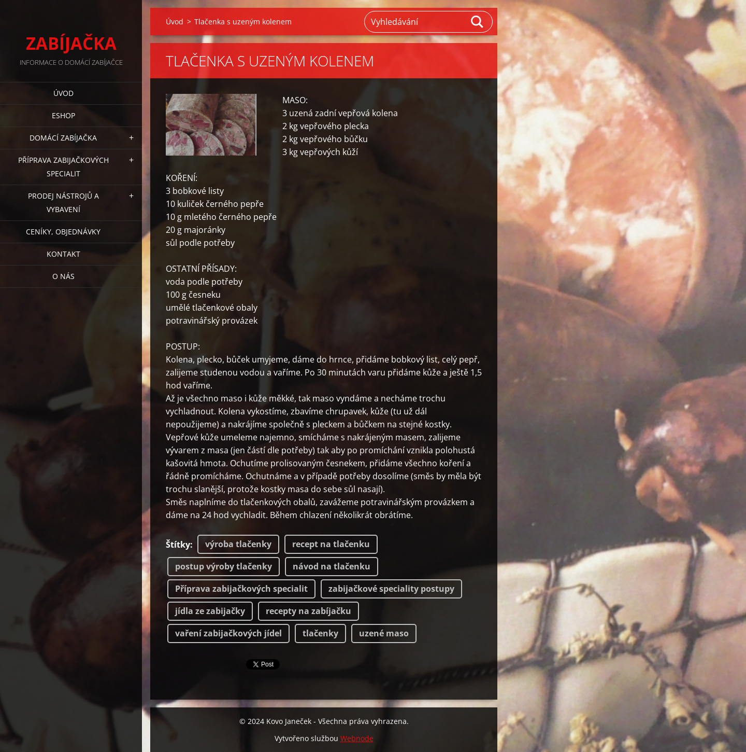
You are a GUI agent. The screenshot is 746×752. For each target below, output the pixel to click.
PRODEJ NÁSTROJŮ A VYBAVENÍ (63, 202)
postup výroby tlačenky (223, 566)
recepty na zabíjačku (308, 611)
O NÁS (63, 276)
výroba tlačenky (238, 544)
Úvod (63, 93)
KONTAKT (63, 254)
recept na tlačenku (331, 544)
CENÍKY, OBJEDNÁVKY (63, 231)
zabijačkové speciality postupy (391, 588)
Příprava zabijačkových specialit (241, 588)
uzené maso (384, 633)
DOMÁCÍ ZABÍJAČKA (63, 138)
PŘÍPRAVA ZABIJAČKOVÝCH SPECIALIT (63, 166)
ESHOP (63, 115)
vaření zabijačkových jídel (228, 633)
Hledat (477, 22)
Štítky (178, 544)
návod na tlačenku (331, 566)
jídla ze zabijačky (210, 611)
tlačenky (320, 633)
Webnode (357, 738)
